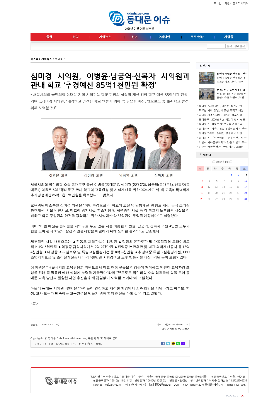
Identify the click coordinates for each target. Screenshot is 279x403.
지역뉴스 (46, 59)
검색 (229, 46)
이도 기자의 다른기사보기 (176, 329)
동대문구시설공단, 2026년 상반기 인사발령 (224, 106)
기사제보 (243, 3)
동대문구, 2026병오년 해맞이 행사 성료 (222, 119)
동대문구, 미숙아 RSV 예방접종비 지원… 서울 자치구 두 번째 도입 (238, 128)
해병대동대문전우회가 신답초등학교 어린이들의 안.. (231, 81)
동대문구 (60, 59)
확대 (39, 344)
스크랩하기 (97, 344)
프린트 (80, 344)
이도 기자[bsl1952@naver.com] (173, 324)
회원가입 (230, 3)
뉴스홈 (34, 59)
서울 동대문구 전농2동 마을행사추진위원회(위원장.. (232, 97)
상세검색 (240, 46)
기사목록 (64, 344)
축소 (50, 344)
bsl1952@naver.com (164, 384)
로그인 (217, 3)
